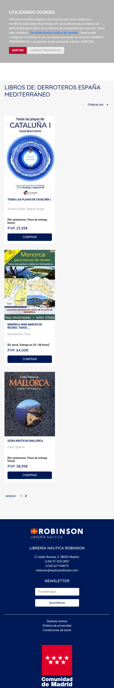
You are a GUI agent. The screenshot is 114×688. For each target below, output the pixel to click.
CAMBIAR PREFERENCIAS (45, 50)
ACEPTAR (18, 50)
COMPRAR (30, 237)
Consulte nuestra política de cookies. (54, 32)
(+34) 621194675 (56, 566)
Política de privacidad (57, 625)
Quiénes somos (57, 621)
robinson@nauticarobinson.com (57, 570)
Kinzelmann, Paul (18, 334)
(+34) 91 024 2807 (57, 561)
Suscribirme (57, 603)
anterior (11, 496)
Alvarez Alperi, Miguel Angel (25, 209)
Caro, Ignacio (16, 447)
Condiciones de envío (57, 630)
